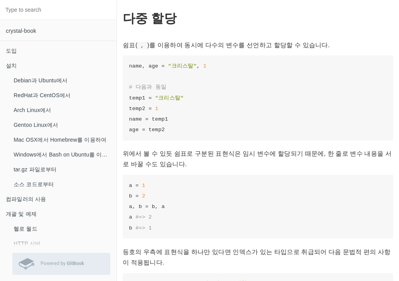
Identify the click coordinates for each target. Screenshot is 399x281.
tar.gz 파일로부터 (35, 169)
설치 (11, 65)
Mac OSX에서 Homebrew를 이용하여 (60, 140)
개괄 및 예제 (21, 214)
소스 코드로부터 (34, 184)
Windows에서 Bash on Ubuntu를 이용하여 (65, 154)
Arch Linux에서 (32, 110)
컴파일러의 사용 (26, 199)
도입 (11, 51)
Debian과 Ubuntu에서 (41, 80)
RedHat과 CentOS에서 (42, 95)
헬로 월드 (25, 229)
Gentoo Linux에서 (36, 125)
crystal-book (21, 31)
